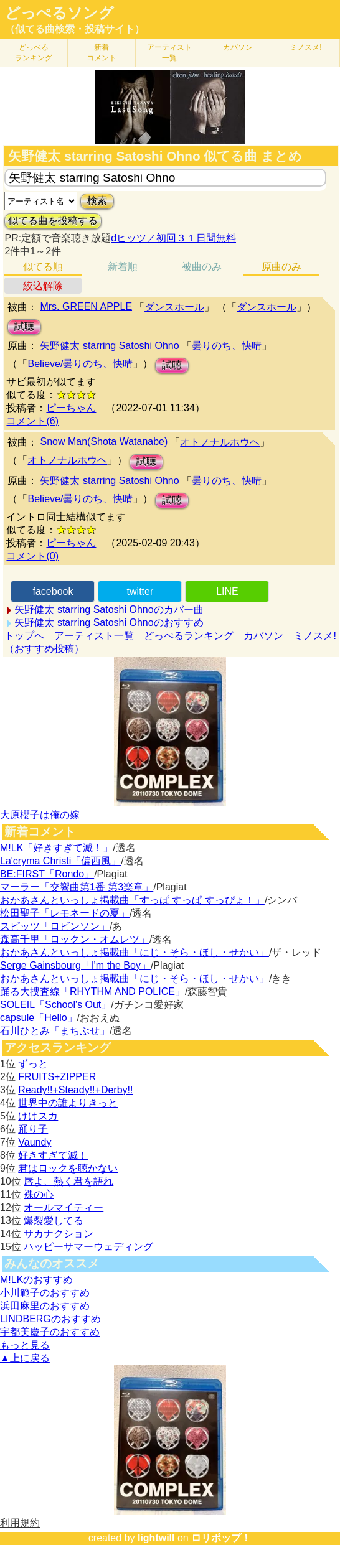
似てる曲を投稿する (53, 220)
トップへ (24, 635)
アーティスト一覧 (94, 635)
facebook (52, 591)
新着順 (123, 266)
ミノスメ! (305, 47)
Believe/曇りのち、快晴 (80, 363)
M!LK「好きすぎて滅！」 (56, 848)
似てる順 (43, 266)
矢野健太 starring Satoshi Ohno (109, 345)
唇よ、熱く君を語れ (68, 1181)
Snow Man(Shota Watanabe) (104, 441)
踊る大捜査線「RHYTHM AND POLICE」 (92, 991)
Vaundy (34, 1142)
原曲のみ (281, 266)
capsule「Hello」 (38, 1017)
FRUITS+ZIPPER (57, 1076)
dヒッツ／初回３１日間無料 (173, 238)
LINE (227, 591)
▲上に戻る (25, 1358)
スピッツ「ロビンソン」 (55, 926)
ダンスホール (174, 307)
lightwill (156, 1538)
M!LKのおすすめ (36, 1279)
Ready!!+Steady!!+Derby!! (75, 1090)
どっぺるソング (59, 13)
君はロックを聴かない (68, 1168)
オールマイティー (63, 1207)
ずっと (33, 1063)
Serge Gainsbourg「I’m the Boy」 (75, 965)
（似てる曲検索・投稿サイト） (74, 29)
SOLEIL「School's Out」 (55, 1004)
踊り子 (33, 1129)
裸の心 (39, 1194)
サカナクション (58, 1233)
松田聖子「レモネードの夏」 (65, 913)
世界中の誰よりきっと (68, 1103)
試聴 (24, 326)
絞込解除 (43, 286)
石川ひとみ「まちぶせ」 (55, 1030)
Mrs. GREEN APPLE (86, 306)
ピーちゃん (71, 408)
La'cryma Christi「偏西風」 (60, 861)
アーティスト (169, 52)
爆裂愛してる (53, 1220)
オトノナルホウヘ (220, 442)
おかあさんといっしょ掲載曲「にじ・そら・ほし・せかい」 (134, 952)
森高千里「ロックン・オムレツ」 (74, 939)
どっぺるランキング (189, 635)
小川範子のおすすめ (45, 1292)
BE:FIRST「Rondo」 (47, 874)
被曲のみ (202, 266)
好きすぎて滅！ (53, 1155)
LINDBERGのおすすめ (50, 1319)
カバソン (238, 47)
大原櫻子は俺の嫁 (40, 815)
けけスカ (38, 1116)
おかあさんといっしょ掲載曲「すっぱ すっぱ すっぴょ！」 (132, 900)
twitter (140, 591)
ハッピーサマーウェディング (88, 1246)
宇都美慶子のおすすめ (50, 1332)
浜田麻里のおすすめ (45, 1305)
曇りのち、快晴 (227, 345)
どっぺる (33, 52)
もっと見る (25, 1345)
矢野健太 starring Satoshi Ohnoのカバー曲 (108, 609)
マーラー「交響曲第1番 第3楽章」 (76, 887)
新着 (101, 52)
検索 (97, 200)
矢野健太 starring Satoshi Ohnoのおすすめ (108, 622)
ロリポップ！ (221, 1538)
